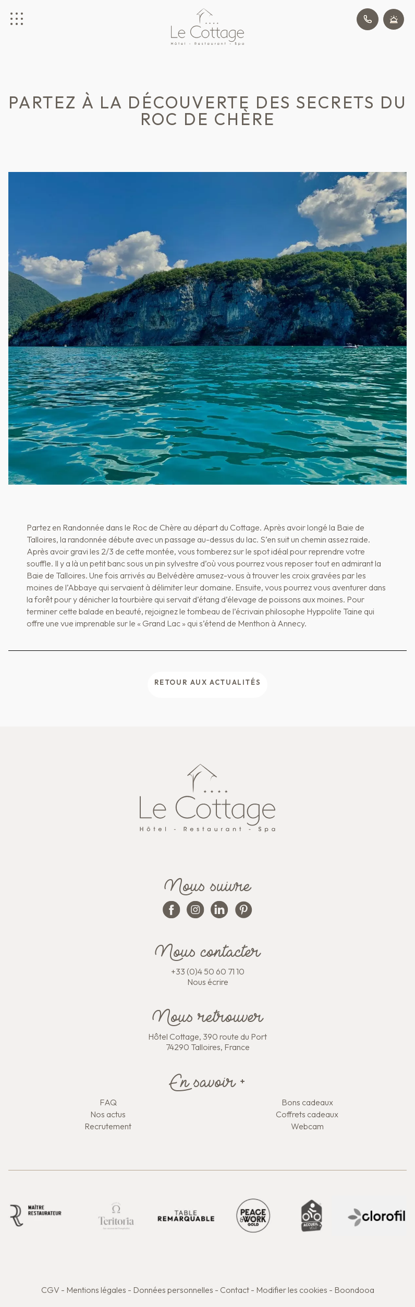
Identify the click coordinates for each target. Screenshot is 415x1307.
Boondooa (354, 1290)
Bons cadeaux (307, 1102)
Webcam (307, 1126)
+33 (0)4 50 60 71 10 (208, 971)
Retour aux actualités (207, 682)
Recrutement (107, 1126)
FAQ (108, 1102)
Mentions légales (96, 1290)
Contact (234, 1290)
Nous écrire (207, 982)
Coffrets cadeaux (307, 1114)
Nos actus (108, 1114)
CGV (50, 1290)
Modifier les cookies (291, 1290)
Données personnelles (173, 1290)
